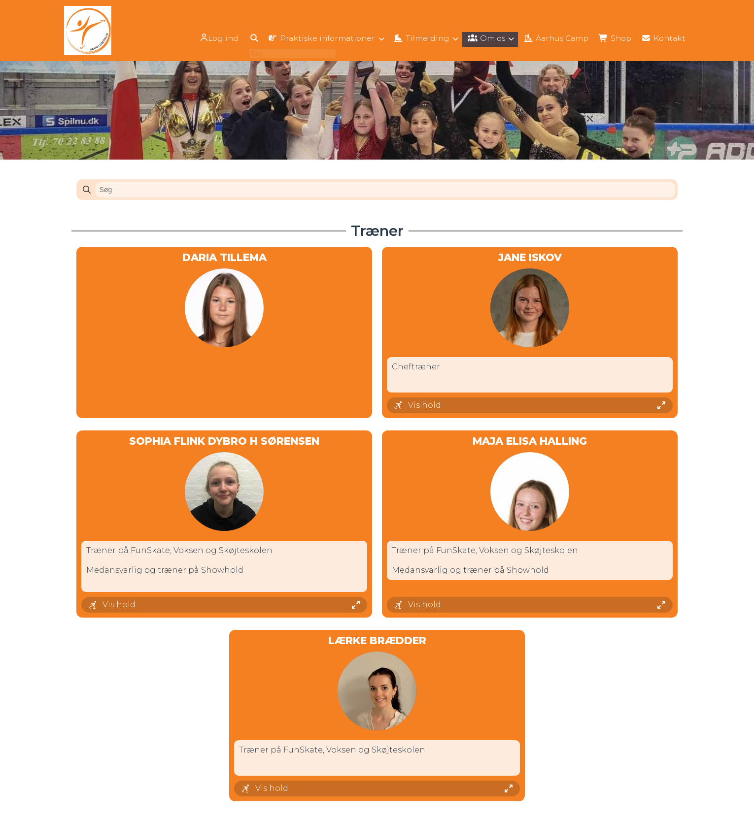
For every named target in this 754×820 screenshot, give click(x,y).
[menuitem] (205, 38)
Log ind (204, 38)
